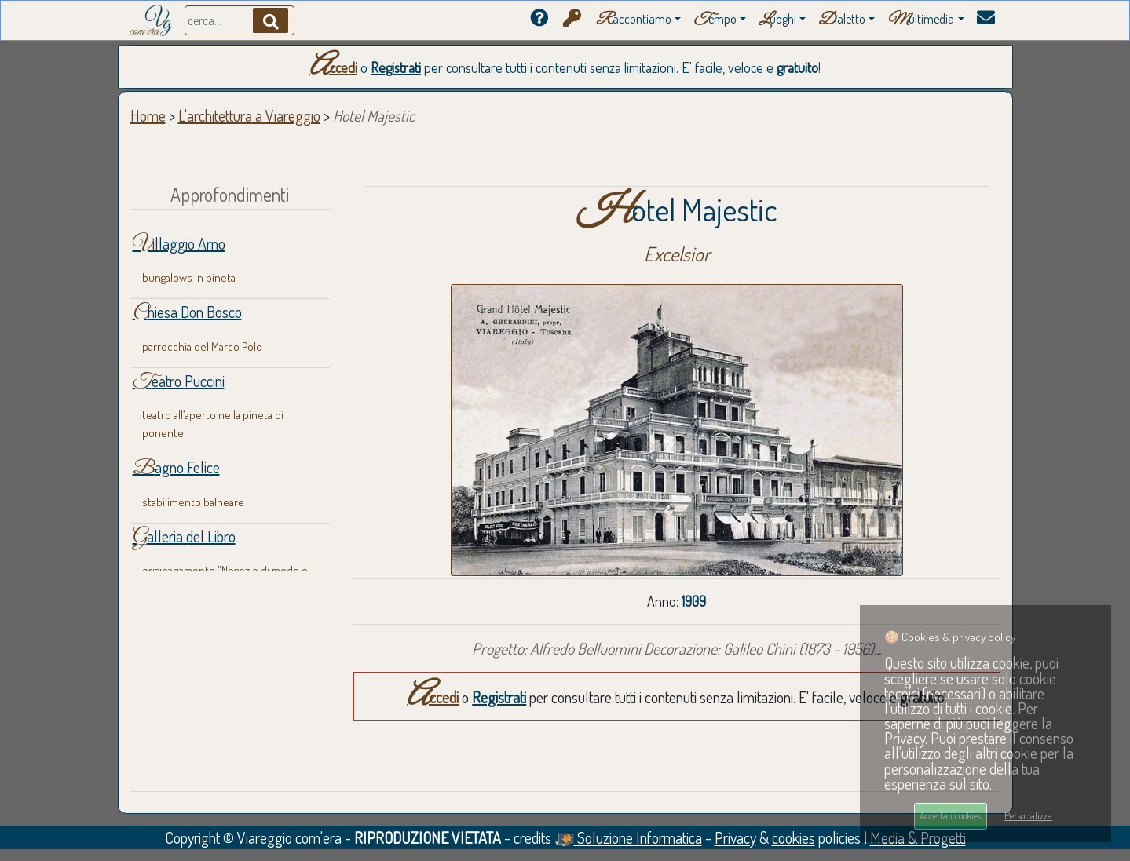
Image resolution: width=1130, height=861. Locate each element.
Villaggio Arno (179, 243)
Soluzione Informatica (628, 837)
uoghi (777, 20)
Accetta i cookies (950, 815)
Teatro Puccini (179, 380)
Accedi (333, 67)
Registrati (396, 67)
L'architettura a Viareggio (249, 115)
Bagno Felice (176, 467)
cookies (793, 837)
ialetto (841, 20)
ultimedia (920, 20)
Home (148, 115)
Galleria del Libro (184, 536)
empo (715, 20)
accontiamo (633, 20)
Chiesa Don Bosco (187, 311)
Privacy (735, 837)
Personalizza (1028, 815)
